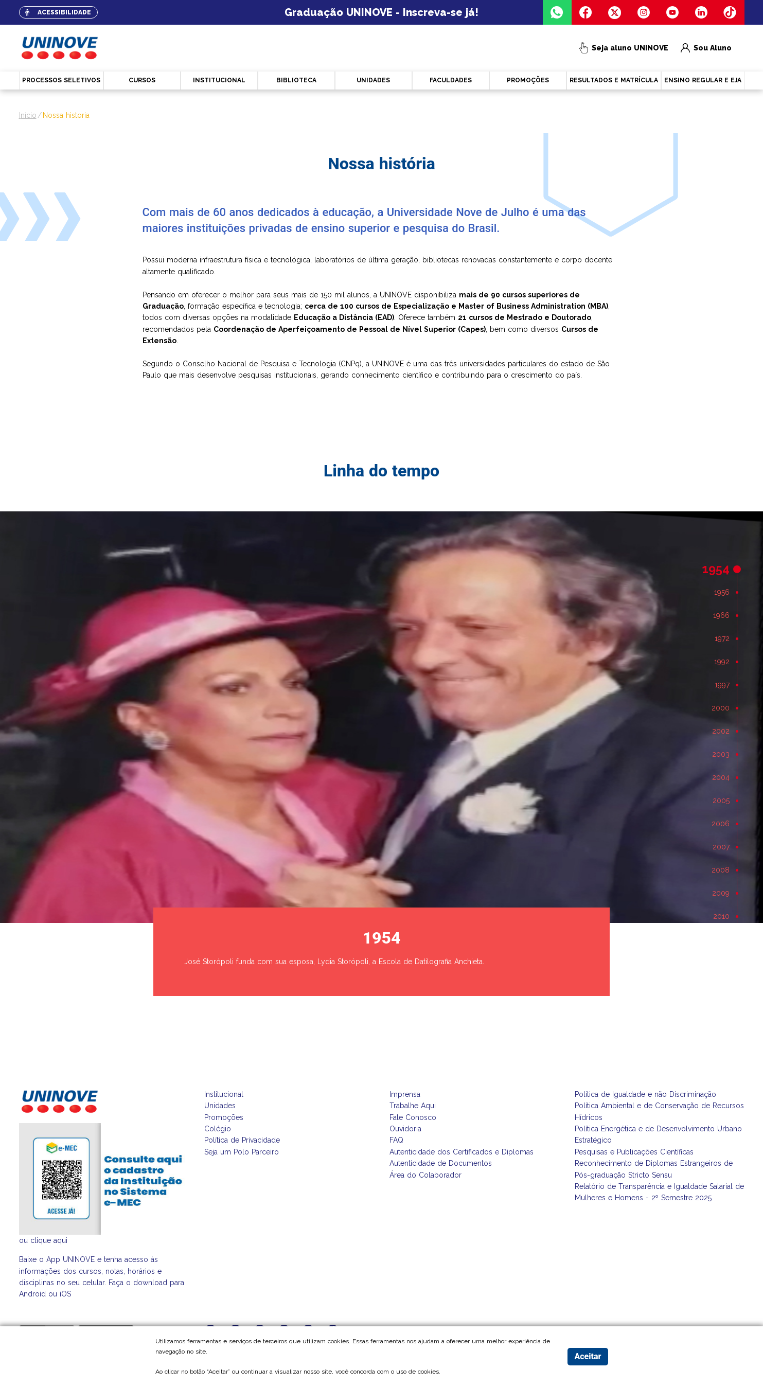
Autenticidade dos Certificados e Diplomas (461, 1152)
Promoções (223, 1117)
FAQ (396, 1140)
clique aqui (48, 1240)
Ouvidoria (405, 1129)
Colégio (217, 1129)
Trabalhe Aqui (412, 1105)
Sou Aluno (706, 48)
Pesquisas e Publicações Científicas (634, 1152)
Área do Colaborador (425, 1175)
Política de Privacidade (242, 1140)
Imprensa (404, 1094)
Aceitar (587, 1356)
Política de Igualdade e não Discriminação (645, 1094)
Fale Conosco (412, 1117)
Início (28, 115)
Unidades (220, 1105)
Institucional (223, 1094)
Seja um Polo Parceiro (241, 1152)
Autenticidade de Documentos (440, 1163)
